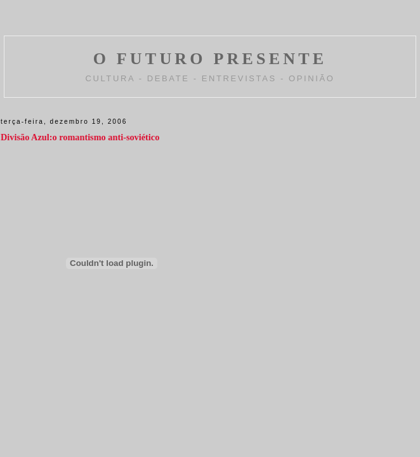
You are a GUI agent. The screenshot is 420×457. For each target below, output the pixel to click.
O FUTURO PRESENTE (210, 59)
